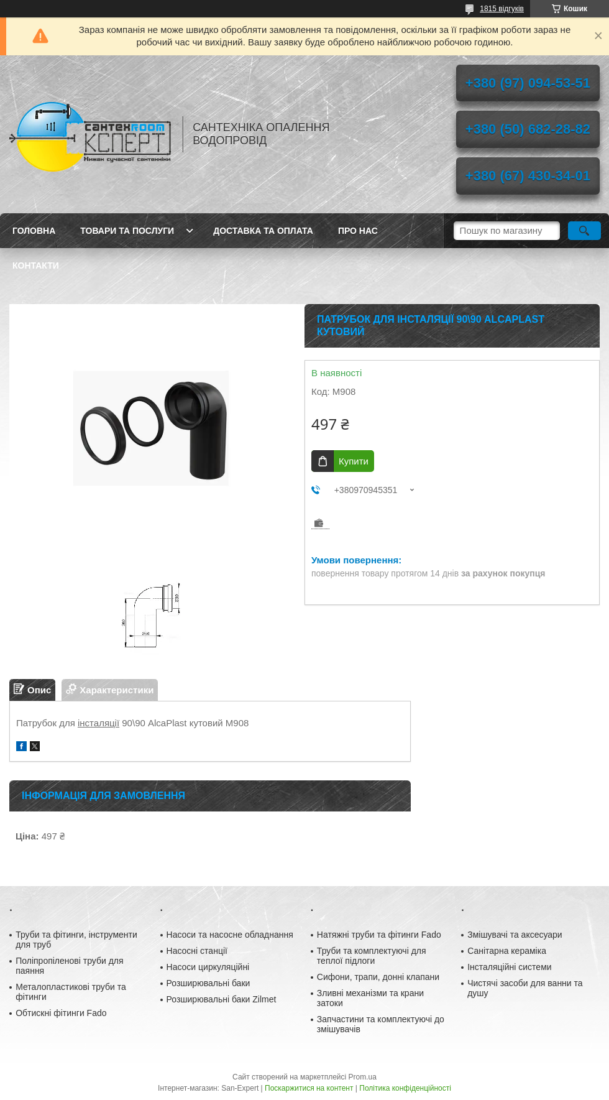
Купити (354, 461)
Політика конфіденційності (405, 1088)
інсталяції (98, 723)
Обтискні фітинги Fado (61, 1013)
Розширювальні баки (208, 983)
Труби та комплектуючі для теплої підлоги (371, 956)
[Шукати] (584, 230)
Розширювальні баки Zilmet (222, 999)
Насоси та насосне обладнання (230, 935)
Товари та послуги (127, 231)
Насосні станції (197, 951)
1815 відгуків (502, 8)
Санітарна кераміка (506, 951)
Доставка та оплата (263, 231)
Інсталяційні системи (509, 967)
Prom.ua (363, 1077)
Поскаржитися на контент (309, 1088)
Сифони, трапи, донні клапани (378, 977)
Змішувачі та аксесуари (514, 935)
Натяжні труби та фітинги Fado (379, 935)
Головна (33, 231)
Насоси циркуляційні (208, 967)
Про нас (358, 231)
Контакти (35, 265)
